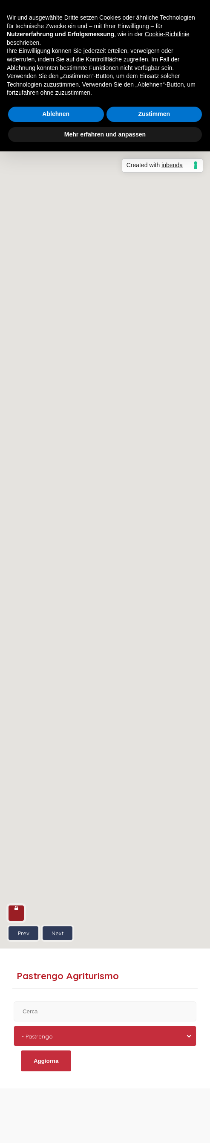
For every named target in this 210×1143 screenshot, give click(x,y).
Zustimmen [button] (154, 113)
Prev (23, 933)
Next (57, 933)
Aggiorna (46, 1061)
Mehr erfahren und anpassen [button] (105, 134)
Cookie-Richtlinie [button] (167, 34)
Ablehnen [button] (55, 113)
